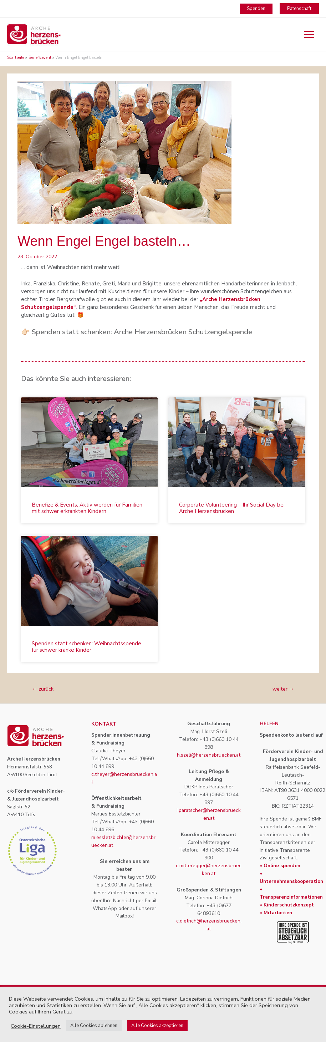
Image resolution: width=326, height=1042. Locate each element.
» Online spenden (280, 865)
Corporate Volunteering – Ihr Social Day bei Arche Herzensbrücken (232, 508)
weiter (283, 688)
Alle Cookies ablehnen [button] (93, 1025)
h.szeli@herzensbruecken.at (208, 755)
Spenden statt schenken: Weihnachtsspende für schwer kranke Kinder (86, 647)
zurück (43, 688)
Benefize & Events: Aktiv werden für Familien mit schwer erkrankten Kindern (87, 508)
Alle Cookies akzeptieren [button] (157, 1025)
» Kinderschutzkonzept (287, 904)
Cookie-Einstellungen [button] (36, 1026)
